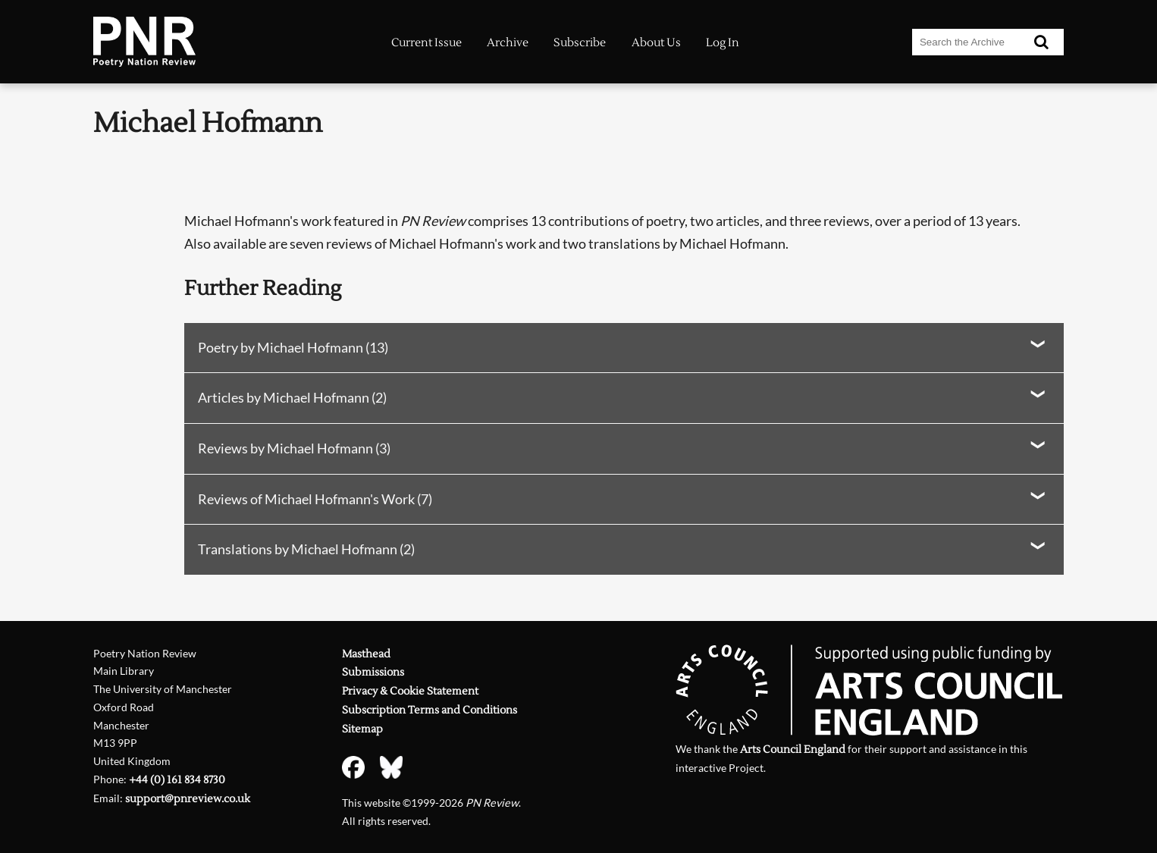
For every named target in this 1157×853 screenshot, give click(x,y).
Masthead (366, 654)
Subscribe (579, 43)
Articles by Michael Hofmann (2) (292, 397)
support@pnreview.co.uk (187, 799)
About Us (656, 43)
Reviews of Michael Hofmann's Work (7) (315, 499)
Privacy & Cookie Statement (410, 691)
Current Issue (426, 43)
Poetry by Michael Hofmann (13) (293, 347)
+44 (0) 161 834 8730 (177, 780)
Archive (507, 43)
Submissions (373, 672)
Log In (722, 43)
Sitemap (362, 729)
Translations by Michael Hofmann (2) (306, 549)
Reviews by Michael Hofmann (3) (294, 448)
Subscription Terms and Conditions (429, 710)
